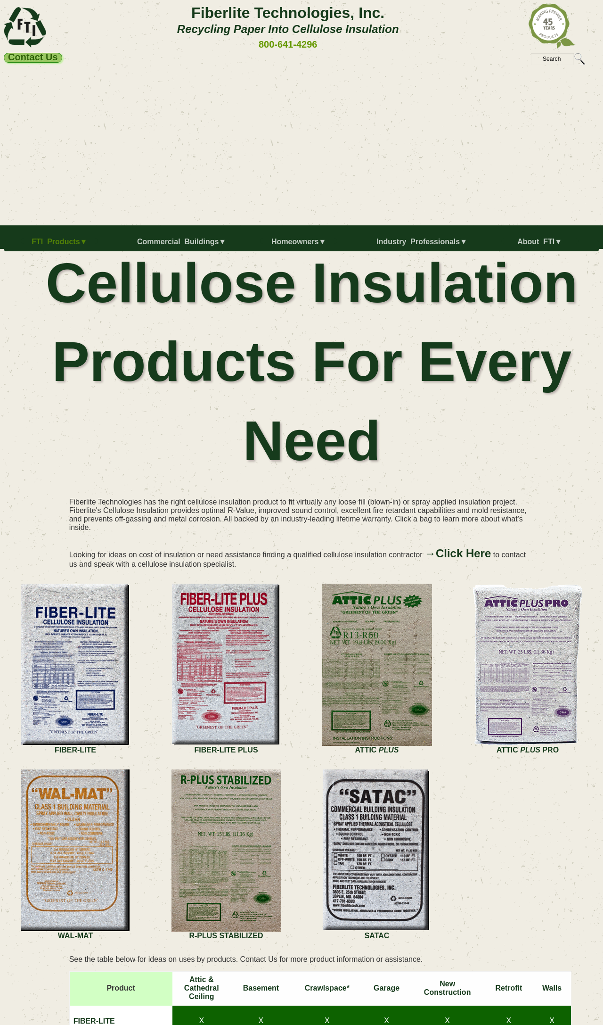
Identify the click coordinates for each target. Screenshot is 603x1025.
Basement (261, 988)
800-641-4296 (288, 44)
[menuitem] (61, 245)
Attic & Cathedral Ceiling (201, 987)
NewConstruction (447, 988)
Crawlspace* (327, 988)
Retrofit (508, 988)
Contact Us (33, 57)
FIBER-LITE (94, 1021)
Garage (386, 988)
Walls (552, 988)
